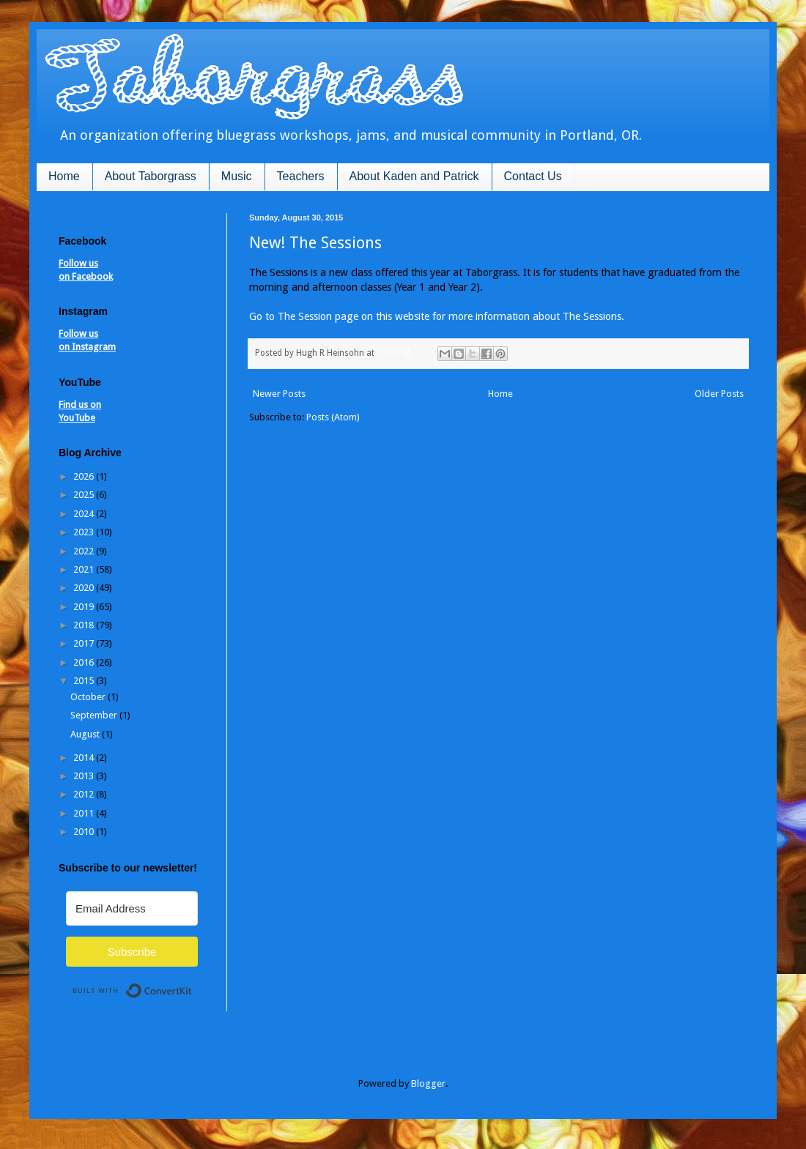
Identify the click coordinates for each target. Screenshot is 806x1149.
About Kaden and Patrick (414, 176)
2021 (84, 569)
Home (64, 176)
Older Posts (719, 393)
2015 (84, 680)
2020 (84, 587)
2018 (84, 625)
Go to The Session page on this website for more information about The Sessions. (436, 316)
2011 (84, 813)
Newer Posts (279, 393)
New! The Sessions (315, 243)
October (89, 696)
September (94, 715)
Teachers (301, 176)
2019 (84, 606)
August (86, 734)
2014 (84, 757)
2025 (84, 494)
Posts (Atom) (333, 417)
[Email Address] (132, 908)
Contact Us (533, 176)
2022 (84, 551)
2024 (84, 513)
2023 (84, 532)
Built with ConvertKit (192, 984)
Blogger (428, 1083)
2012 (84, 794)
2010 (84, 831)
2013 (84, 775)
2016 (84, 662)
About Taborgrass (150, 176)
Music (236, 176)
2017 (84, 643)
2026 (84, 476)
